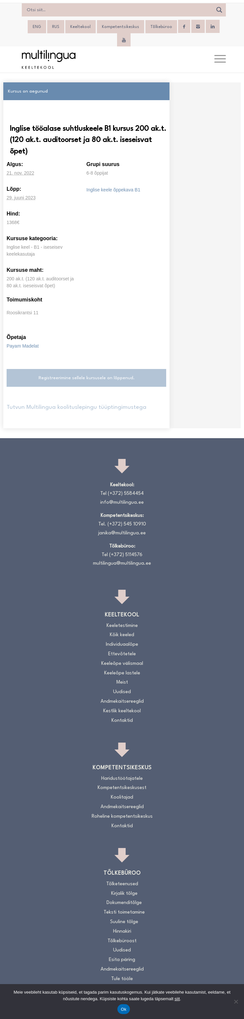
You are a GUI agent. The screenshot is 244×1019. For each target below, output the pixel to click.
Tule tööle (122, 979)
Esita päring (122, 959)
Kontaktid (122, 720)
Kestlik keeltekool (122, 711)
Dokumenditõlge (124, 902)
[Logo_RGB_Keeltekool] (101, 59)
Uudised (122, 692)
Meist (122, 682)
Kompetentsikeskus (120, 27)
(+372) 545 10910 (126, 524)
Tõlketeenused (122, 884)
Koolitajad (122, 797)
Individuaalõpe (122, 644)
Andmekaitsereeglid (122, 701)
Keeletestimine (122, 625)
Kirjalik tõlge (124, 893)
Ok (123, 1009)
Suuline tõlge (124, 922)
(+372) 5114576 (125, 554)
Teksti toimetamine (124, 912)
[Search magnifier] (219, 9)
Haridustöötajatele (122, 778)
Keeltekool (80, 27)
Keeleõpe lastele (122, 673)
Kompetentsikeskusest (122, 787)
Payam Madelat (23, 346)
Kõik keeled (122, 635)
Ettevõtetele (122, 654)
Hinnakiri (122, 931)
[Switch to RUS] (55, 27)
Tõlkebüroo (161, 27)
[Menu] (217, 59)
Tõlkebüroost (122, 941)
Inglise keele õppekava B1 (113, 189)
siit (177, 998)
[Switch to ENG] (37, 27)
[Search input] (119, 9)
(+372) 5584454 (126, 493)
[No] (235, 1001)
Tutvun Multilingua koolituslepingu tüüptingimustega (76, 407)
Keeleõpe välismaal (122, 663)
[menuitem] (217, 59)
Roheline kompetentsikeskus (122, 816)
